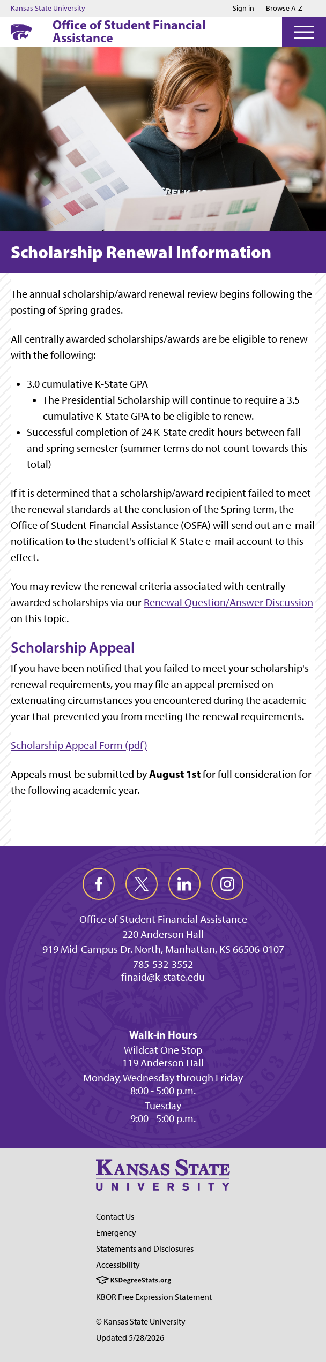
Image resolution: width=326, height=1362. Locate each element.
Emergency (116, 1233)
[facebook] (99, 884)
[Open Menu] (304, 32)
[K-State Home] (21, 32)
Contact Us (115, 1217)
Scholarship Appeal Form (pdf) (79, 745)
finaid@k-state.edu (163, 977)
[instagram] (227, 884)
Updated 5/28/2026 (130, 1338)
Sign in (243, 8)
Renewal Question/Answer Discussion (228, 602)
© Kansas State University (141, 1321)
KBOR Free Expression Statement (154, 1297)
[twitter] (141, 884)
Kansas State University (48, 8)
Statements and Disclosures (145, 1249)
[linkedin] (184, 884)
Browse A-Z (284, 8)
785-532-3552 (163, 964)
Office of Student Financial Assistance (129, 31)
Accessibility (118, 1265)
